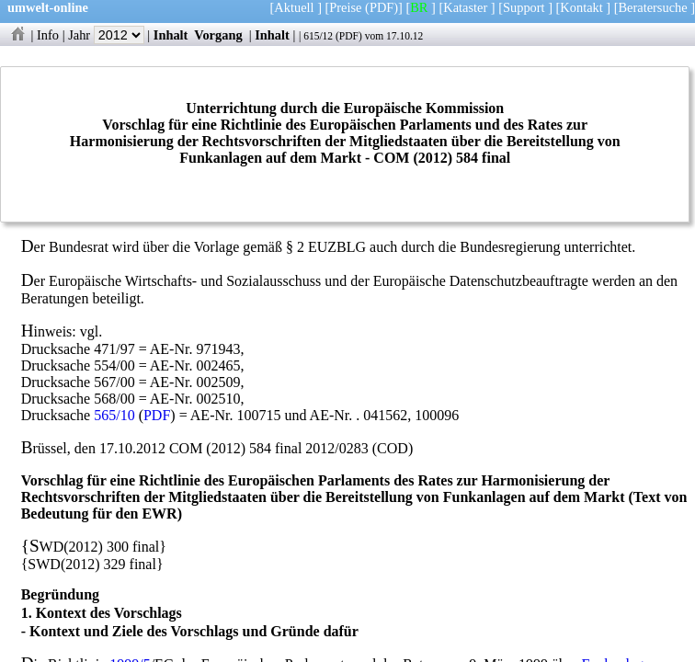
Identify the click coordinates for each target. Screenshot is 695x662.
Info (48, 35)
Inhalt (171, 35)
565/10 (114, 415)
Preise (345, 7)
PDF (349, 35)
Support (524, 7)
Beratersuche (653, 7)
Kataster (465, 7)
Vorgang (218, 35)
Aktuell (293, 7)
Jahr (106, 35)
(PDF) (381, 7)
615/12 (318, 35)
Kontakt (581, 7)
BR (418, 7)
